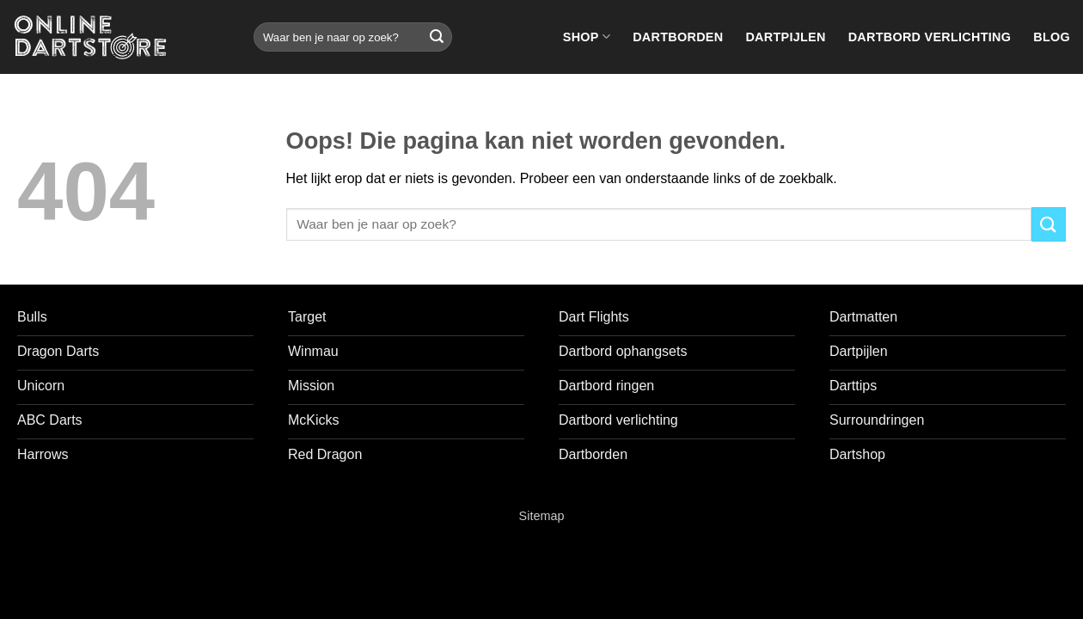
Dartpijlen (785, 37)
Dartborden (678, 37)
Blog (1051, 37)
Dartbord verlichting (930, 37)
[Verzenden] (436, 37)
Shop (586, 36)
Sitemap (542, 516)
